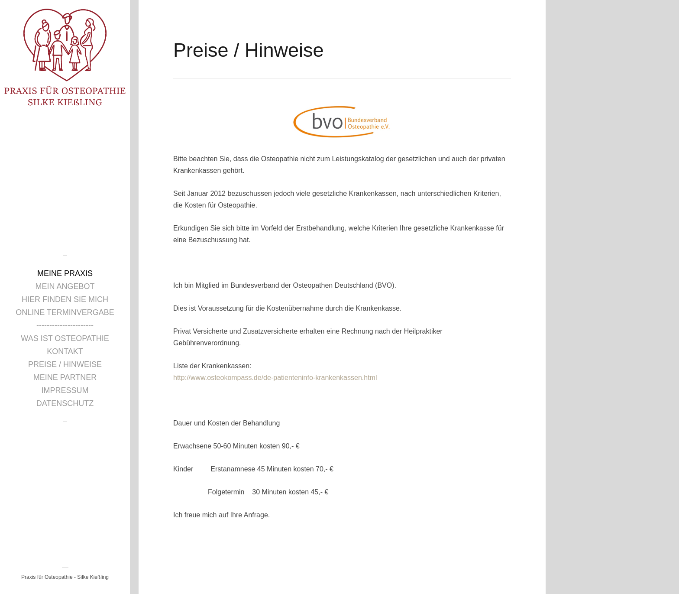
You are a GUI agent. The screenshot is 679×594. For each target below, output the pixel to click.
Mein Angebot (64, 286)
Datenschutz (65, 403)
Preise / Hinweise (65, 364)
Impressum (64, 390)
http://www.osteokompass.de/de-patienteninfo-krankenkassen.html (275, 377)
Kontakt (65, 351)
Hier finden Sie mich (65, 299)
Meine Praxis (65, 273)
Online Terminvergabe (65, 312)
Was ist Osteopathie (65, 338)
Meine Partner (65, 377)
